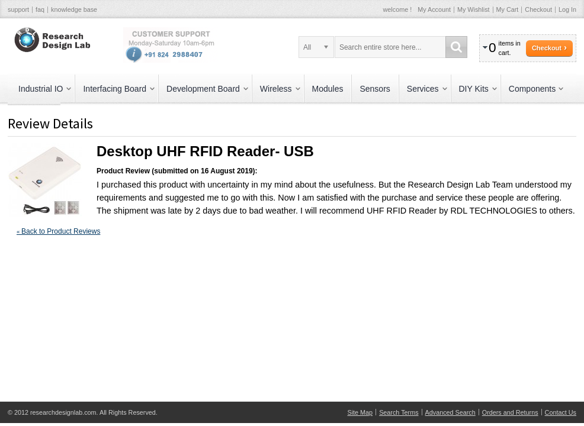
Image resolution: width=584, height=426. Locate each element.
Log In (567, 9)
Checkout (538, 9)
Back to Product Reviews (58, 231)
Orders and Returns (510, 412)
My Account (434, 9)
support (18, 9)
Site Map (360, 412)
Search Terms (398, 412)
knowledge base (74, 9)
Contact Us (560, 412)
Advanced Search (450, 412)
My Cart (507, 9)
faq (40, 9)
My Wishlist (473, 9)
